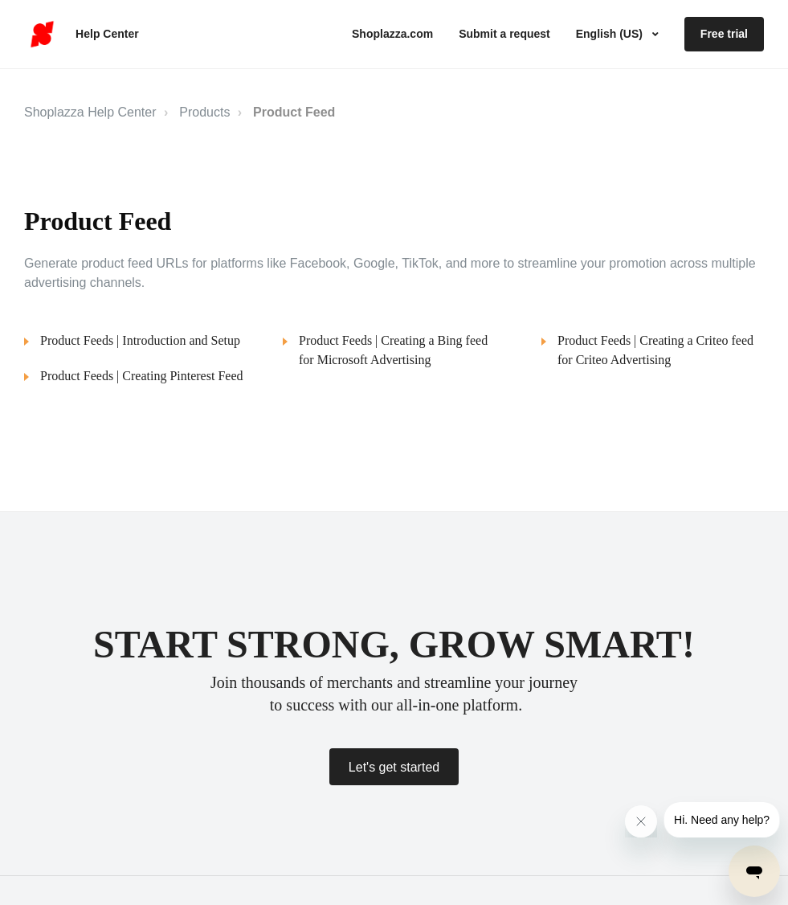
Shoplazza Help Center (90, 112)
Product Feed (294, 112)
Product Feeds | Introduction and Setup (140, 340)
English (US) (611, 33)
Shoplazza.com (392, 33)
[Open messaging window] (754, 871)
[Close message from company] (641, 821)
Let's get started (394, 767)
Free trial (724, 33)
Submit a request (504, 33)
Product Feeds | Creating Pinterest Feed (141, 376)
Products (204, 112)
